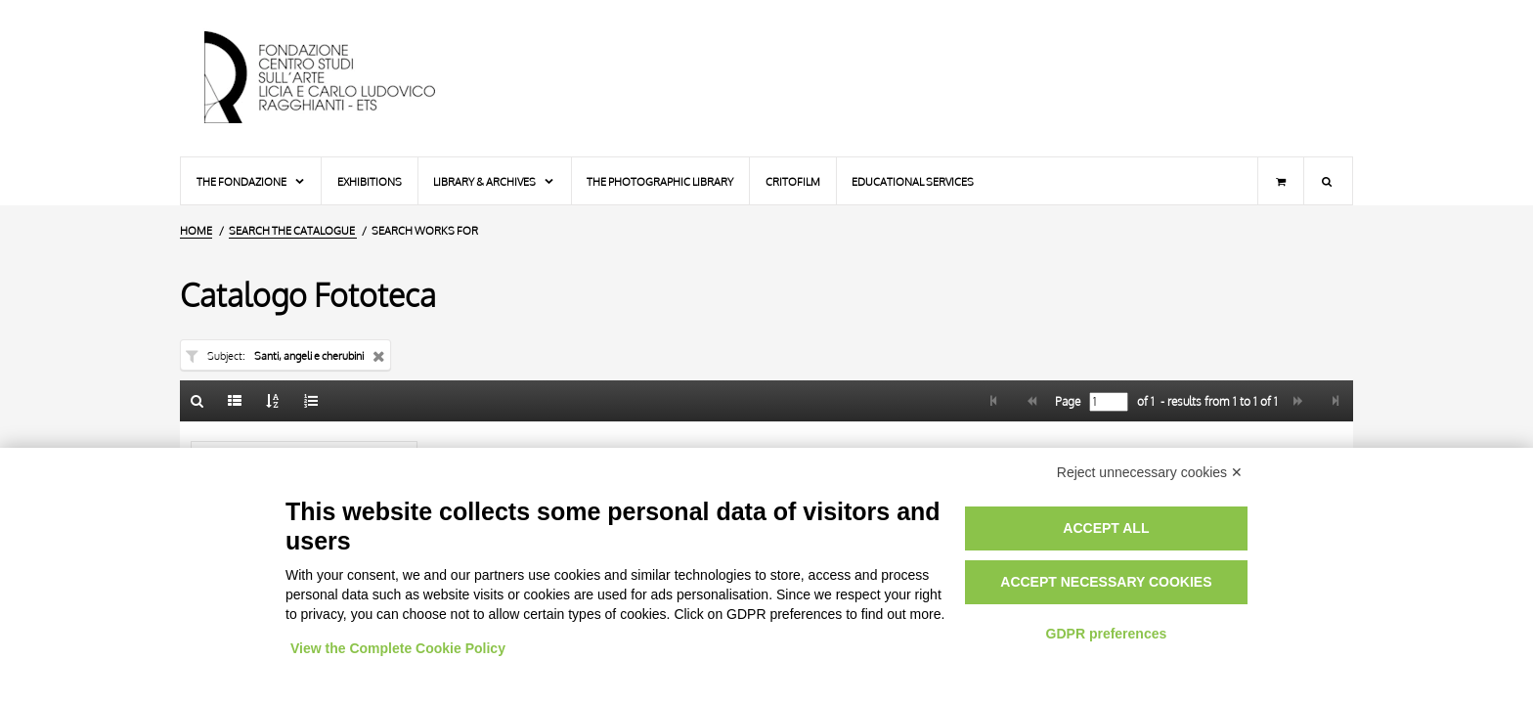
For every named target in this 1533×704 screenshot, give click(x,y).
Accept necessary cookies (1105, 582)
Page (1066, 402)
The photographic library (660, 181)
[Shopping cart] (1280, 180)
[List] (235, 400)
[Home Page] (336, 78)
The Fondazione (251, 181)
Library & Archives (494, 181)
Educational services (913, 181)
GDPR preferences (1106, 633)
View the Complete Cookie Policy (397, 648)
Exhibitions (369, 181)
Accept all (1106, 528)
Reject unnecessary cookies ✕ (1150, 472)
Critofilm (793, 181)
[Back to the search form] (197, 400)
